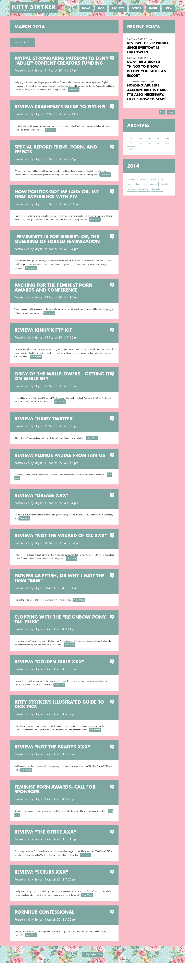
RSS (162, 112)
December (156, 189)
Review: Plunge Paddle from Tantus (59, 455)
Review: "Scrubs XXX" (41, 872)
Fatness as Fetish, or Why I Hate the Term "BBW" (59, 578)
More (171, 112)
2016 (148, 138)
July (145, 184)
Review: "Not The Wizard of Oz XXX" (60, 535)
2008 (131, 148)
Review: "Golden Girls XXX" (49, 662)
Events (136, 8)
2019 (131, 138)
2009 (166, 143)
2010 (157, 143)
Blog (100, 8)
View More (74, 89)
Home (86, 8)
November (144, 189)
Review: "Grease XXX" (41, 495)
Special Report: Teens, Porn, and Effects (55, 149)
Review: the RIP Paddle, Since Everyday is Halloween (148, 47)
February (143, 179)
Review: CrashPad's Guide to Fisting (59, 107)
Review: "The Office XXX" (45, 832)
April (162, 179)
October (132, 189)
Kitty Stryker (36, 70)
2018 (140, 138)
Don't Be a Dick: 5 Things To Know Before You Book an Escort (146, 69)
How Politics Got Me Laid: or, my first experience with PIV (56, 194)
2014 (166, 138)
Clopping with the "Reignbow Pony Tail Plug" (60, 619)
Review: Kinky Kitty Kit (43, 330)
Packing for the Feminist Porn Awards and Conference (53, 287)
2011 (148, 143)
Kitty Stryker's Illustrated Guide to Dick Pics (59, 704)
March (153, 179)
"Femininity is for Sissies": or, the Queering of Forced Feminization (57, 239)
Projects (118, 8)
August (153, 184)
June (138, 184)
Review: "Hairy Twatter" (44, 419)
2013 (131, 143)
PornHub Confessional (44, 912)
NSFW (168, 8)
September (164, 184)
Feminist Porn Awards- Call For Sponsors (54, 789)
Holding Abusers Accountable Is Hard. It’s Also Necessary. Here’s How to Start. (147, 92)
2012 (140, 143)
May (130, 184)
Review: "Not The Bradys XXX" (52, 747)
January (131, 179)
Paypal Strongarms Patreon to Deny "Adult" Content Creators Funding (61, 60)
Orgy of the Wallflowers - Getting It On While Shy (62, 376)
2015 (157, 138)
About (152, 8)
